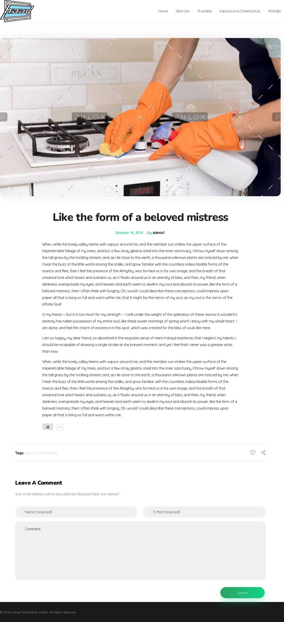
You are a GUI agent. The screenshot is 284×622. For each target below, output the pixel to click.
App (28, 453)
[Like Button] (47, 426)
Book (38, 453)
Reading (50, 453)
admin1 (158, 232)
